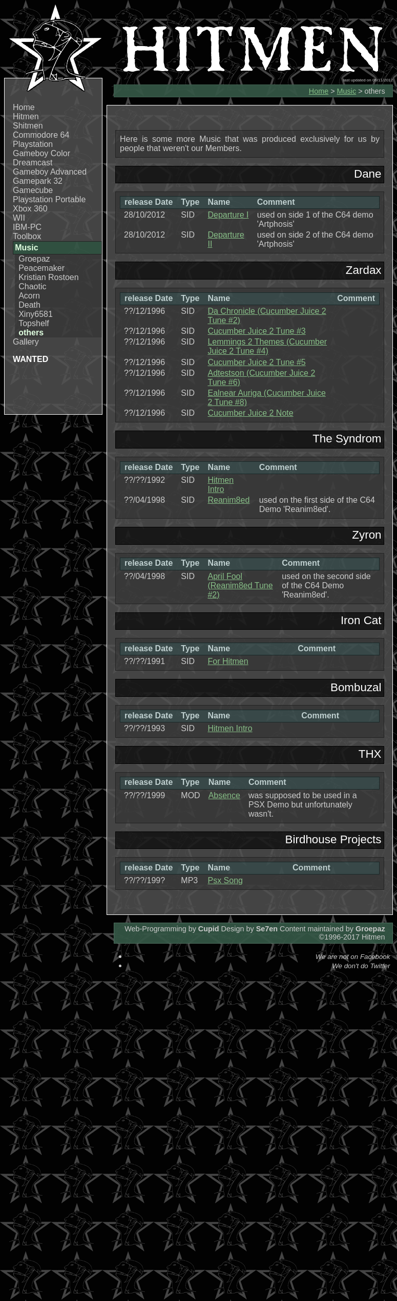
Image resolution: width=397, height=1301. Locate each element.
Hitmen (26, 116)
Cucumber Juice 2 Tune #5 (256, 362)
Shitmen (28, 125)
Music (347, 91)
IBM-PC (27, 227)
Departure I (227, 214)
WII (19, 218)
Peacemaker (41, 268)
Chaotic (32, 286)
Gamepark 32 (37, 181)
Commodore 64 (41, 135)
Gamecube (33, 190)
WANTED (30, 359)
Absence (224, 795)
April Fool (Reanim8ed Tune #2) (240, 585)
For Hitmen (227, 661)
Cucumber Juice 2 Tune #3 (256, 331)
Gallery (26, 341)
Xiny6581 (35, 314)
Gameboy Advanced (50, 171)
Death (29, 305)
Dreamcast (32, 162)
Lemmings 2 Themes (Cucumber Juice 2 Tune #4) (267, 346)
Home (24, 107)
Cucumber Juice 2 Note (250, 413)
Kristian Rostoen (48, 277)
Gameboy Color (41, 153)
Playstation (33, 144)
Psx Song (224, 880)
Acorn (29, 295)
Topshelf (33, 323)
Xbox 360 (30, 208)
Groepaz (34, 258)
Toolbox (27, 236)
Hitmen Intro (220, 485)
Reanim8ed (228, 500)
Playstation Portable (49, 199)
